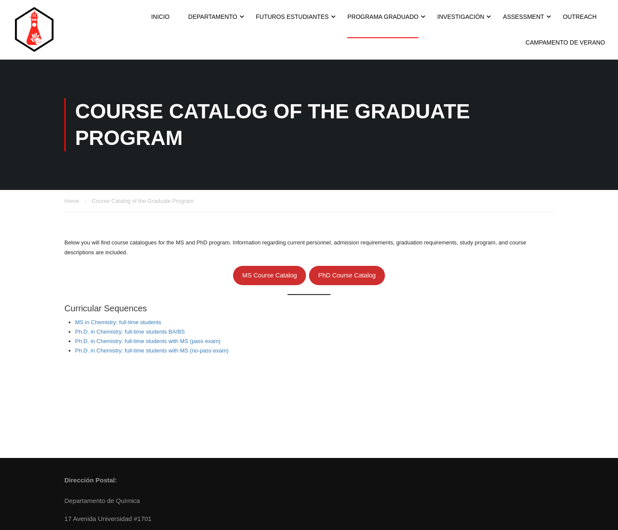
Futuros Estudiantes (292, 16)
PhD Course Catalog (347, 275)
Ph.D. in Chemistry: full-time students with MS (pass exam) (148, 341)
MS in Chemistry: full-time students (118, 322)
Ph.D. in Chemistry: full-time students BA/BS (130, 331)
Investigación (461, 16)
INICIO (160, 16)
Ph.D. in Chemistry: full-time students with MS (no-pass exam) (152, 350)
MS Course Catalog (269, 275)
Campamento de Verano (565, 42)
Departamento (212, 16)
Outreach (580, 16)
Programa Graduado (382, 16)
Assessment (523, 16)
